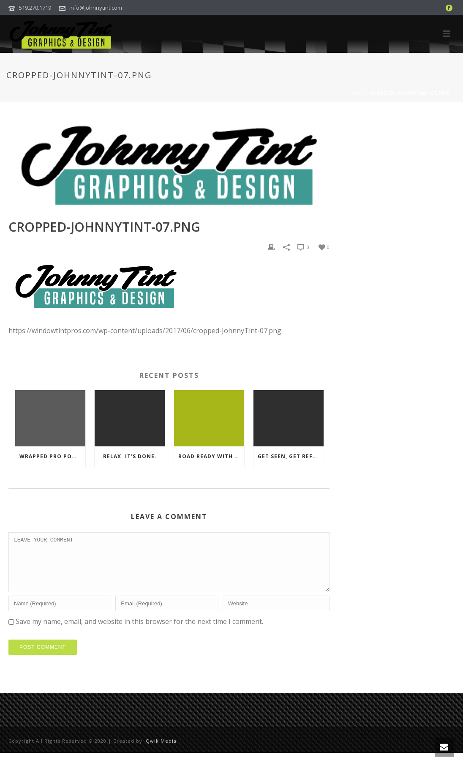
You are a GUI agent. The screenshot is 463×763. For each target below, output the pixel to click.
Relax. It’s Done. (130, 456)
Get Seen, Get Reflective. (291, 456)
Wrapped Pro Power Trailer (52, 456)
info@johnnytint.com (95, 7)
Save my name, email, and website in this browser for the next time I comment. (139, 631)
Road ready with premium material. (211, 456)
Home (355, 93)
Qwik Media (161, 751)
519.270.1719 (35, 7)
